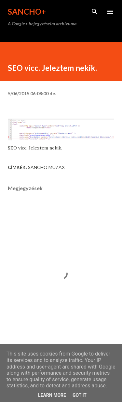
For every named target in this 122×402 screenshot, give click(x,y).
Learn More (52, 395)
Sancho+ (27, 11)
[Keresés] (95, 12)
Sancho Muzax (46, 167)
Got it (80, 395)
